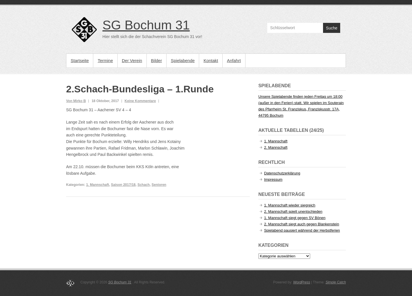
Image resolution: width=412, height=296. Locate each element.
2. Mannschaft (276, 147)
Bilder (156, 60)
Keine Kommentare (140, 101)
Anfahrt (234, 60)
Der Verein (132, 60)
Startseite (80, 60)
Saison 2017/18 (123, 185)
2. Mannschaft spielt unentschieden (293, 211)
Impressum (273, 179)
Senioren (159, 185)
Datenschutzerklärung (282, 173)
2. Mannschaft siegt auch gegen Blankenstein (301, 224)
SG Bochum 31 (146, 25)
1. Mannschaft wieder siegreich (289, 205)
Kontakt (210, 60)
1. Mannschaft (97, 185)
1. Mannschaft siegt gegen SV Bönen (295, 218)
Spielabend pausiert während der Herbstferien (302, 230)
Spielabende (183, 60)
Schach (143, 185)
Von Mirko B (76, 101)
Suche (331, 28)
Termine (105, 60)
